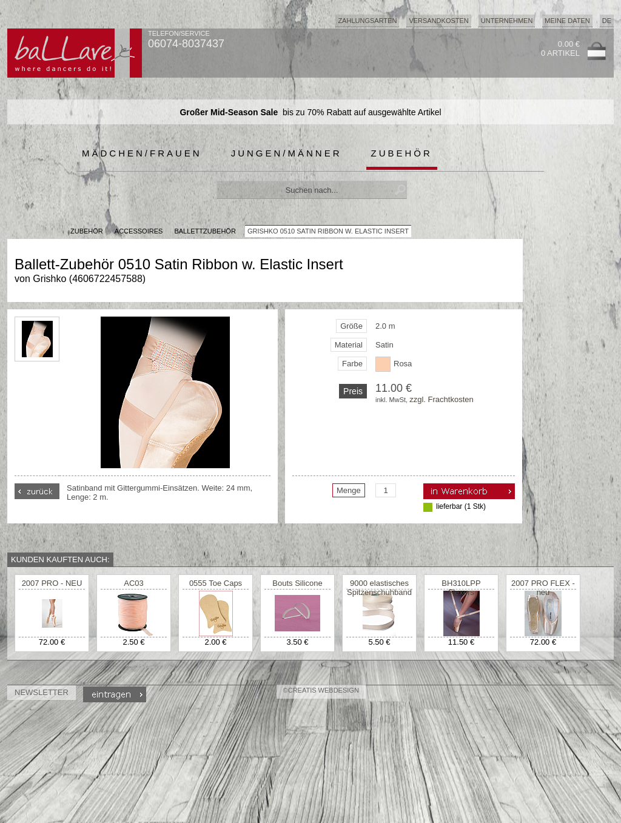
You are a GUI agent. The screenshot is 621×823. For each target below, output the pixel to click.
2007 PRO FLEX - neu (543, 588)
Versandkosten (438, 20)
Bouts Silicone (297, 583)
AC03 (134, 583)
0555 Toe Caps (215, 583)
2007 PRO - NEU (52, 583)
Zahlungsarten (367, 20)
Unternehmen (507, 20)
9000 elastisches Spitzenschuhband (379, 588)
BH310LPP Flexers (460, 588)
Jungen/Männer (286, 153)
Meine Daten (567, 20)
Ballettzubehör (204, 231)
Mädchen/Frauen (142, 153)
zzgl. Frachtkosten (441, 399)
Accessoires (139, 231)
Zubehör (401, 153)
